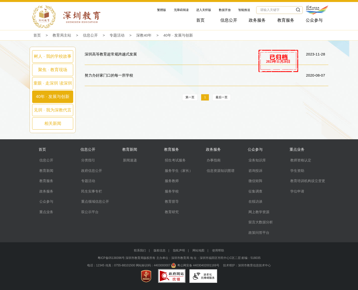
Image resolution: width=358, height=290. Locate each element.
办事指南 (214, 160)
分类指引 (88, 160)
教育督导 (172, 201)
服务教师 (172, 181)
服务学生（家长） (179, 171)
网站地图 (198, 250)
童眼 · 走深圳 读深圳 (52, 83)
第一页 (189, 97)
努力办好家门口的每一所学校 (109, 75)
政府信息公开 (91, 171)
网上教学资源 (258, 212)
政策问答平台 (258, 233)
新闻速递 (130, 160)
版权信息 (160, 250)
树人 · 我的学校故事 (52, 56)
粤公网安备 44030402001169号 (198, 265)
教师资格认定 (300, 160)
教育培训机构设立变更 (307, 181)
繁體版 (161, 10)
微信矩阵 (255, 181)
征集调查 (255, 191)
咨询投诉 (255, 171)
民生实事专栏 (91, 191)
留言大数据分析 (260, 222)
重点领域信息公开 (95, 201)
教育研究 (172, 212)
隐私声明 (179, 250)
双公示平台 (90, 212)
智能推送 (244, 10)
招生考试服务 (175, 160)
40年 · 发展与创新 (178, 35)
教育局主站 (62, 35)
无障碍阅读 (181, 10)
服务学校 (172, 191)
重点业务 (46, 212)
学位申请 (297, 191)
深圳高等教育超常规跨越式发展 (111, 54)
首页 (200, 20)
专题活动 (117, 35)
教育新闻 (46, 171)
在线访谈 (255, 201)
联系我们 (140, 250)
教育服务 (285, 20)
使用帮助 (218, 250)
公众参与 (314, 20)
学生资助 (297, 171)
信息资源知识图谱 (221, 171)
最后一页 (222, 97)
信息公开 (228, 20)
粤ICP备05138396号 (111, 258)
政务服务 (257, 20)
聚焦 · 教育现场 (52, 69)
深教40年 (144, 35)
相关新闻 (52, 123)
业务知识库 (257, 160)
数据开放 (225, 10)
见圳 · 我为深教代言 (52, 110)
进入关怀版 (203, 10)
